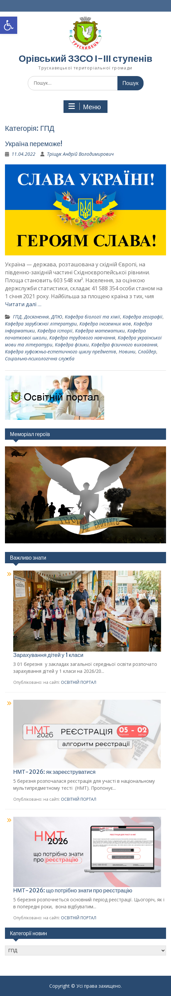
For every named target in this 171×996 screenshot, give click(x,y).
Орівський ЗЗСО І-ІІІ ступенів (85, 58)
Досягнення (36, 317)
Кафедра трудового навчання (82, 337)
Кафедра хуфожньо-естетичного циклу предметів (60, 351)
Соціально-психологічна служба (39, 358)
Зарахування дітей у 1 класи (48, 655)
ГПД (17, 317)
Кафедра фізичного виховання (124, 344)
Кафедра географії (142, 317)
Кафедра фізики (72, 344)
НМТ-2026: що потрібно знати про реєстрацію (72, 890)
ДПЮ (56, 317)
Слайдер (147, 351)
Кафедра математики (100, 330)
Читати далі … (23, 304)
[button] (8, 25)
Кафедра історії (54, 330)
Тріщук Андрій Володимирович (80, 154)
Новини (127, 351)
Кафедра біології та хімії (92, 317)
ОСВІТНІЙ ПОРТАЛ (78, 682)
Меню (84, 107)
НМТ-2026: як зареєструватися (54, 771)
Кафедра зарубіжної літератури (41, 323)
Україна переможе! (33, 143)
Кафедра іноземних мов (105, 323)
